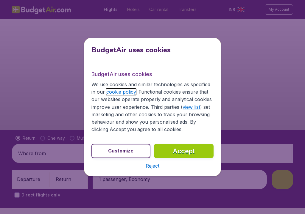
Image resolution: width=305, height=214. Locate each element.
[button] (152, 166)
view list (191, 107)
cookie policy (121, 92)
